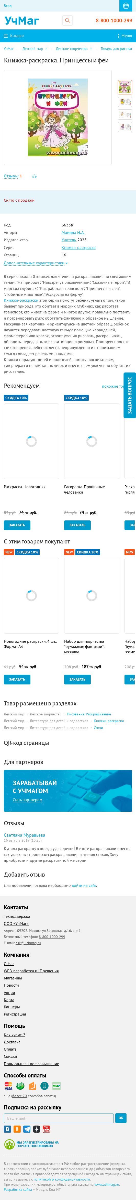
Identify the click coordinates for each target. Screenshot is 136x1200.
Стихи (98, 727)
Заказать (17, 525)
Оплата (10, 1049)
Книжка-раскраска (79, 247)
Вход (8, 5)
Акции (9, 992)
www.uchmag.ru (107, 1184)
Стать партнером (27, 799)
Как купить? (14, 1034)
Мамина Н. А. (73, 232)
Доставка (12, 1041)
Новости (11, 985)
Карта (9, 999)
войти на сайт (84, 885)
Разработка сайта (18, 1189)
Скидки (10, 1056)
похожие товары (117, 386)
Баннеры (12, 1006)
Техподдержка (17, 916)
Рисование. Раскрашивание (89, 714)
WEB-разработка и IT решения (31, 970)
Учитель (69, 239)
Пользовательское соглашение (31, 1063)
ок (121, 1118)
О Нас (9, 963)
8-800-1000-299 (114, 20)
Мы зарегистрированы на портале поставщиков (31, 1144)
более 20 (19, 1096)
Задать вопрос (129, 395)
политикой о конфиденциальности (62, 1179)
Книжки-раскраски (21, 300)
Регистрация (15, 1014)
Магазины (13, 977)
